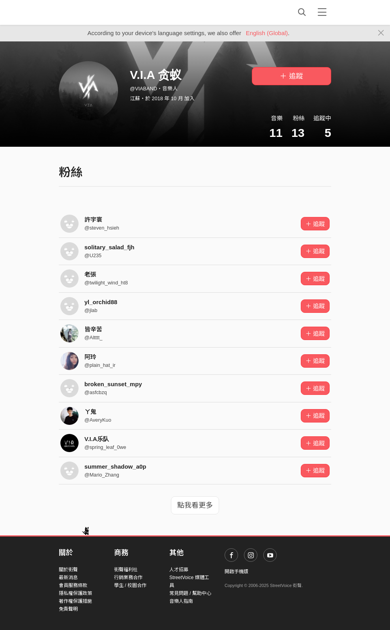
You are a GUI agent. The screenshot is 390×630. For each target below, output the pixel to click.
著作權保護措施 (75, 601)
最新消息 (68, 577)
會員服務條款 (73, 585)
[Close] (381, 33)
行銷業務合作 (128, 577)
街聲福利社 (126, 569)
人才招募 (178, 569)
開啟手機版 (236, 571)
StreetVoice (91, 12)
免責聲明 (68, 609)
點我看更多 (195, 505)
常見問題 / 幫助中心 (190, 593)
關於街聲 (68, 569)
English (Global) (267, 33)
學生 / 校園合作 (130, 585)
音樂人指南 (181, 601)
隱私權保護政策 (75, 593)
